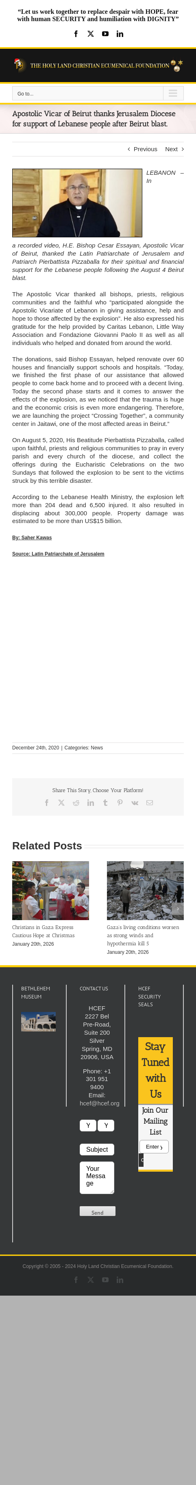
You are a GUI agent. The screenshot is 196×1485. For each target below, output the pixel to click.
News (97, 748)
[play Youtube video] (38, 1021)
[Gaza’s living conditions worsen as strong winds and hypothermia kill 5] (145, 864)
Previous (145, 148)
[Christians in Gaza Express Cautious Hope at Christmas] (50, 864)
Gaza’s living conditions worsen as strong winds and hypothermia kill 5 (143, 936)
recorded (30, 245)
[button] (18, 909)
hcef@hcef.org (100, 1103)
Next (171, 148)
